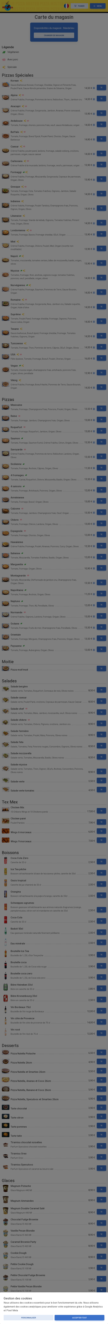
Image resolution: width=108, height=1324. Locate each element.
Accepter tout (79, 1318)
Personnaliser (28, 1318)
